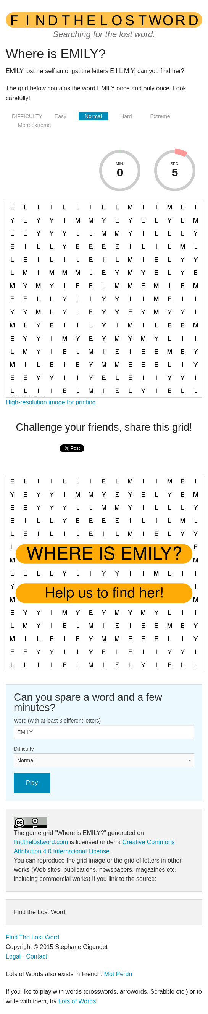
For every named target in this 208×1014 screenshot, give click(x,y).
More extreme (34, 125)
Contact (36, 956)
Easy (60, 116)
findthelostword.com (41, 842)
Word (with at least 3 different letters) (57, 721)
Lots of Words (77, 1001)
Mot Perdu (118, 974)
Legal (13, 956)
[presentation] (72, 456)
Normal (93, 116)
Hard (126, 116)
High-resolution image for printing (51, 402)
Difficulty (24, 749)
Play (32, 783)
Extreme (160, 116)
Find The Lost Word (32, 937)
